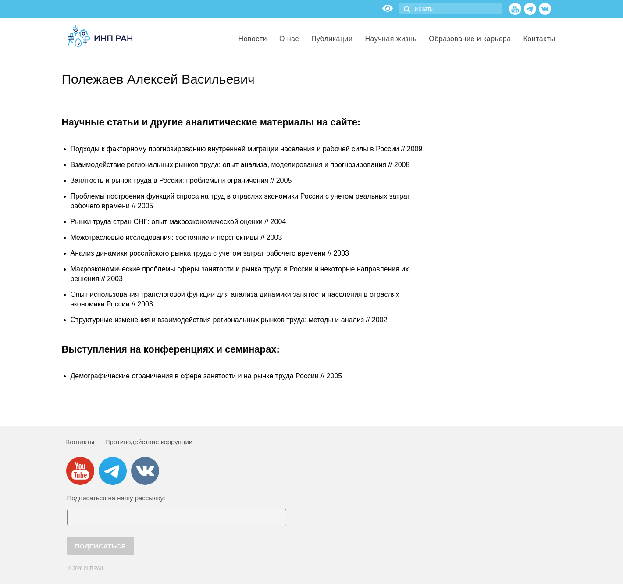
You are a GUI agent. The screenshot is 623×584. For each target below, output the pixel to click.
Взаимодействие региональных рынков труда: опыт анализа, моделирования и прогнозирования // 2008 (240, 164)
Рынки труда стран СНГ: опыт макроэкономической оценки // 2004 (178, 221)
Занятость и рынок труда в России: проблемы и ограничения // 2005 (181, 180)
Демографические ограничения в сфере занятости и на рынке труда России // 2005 (206, 376)
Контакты (80, 441)
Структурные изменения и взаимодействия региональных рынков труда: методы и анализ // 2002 (229, 320)
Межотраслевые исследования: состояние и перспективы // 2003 (176, 237)
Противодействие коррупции (148, 441)
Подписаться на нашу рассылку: (116, 498)
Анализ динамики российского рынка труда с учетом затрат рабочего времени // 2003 (210, 253)
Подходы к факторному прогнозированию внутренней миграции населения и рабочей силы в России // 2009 (247, 149)
